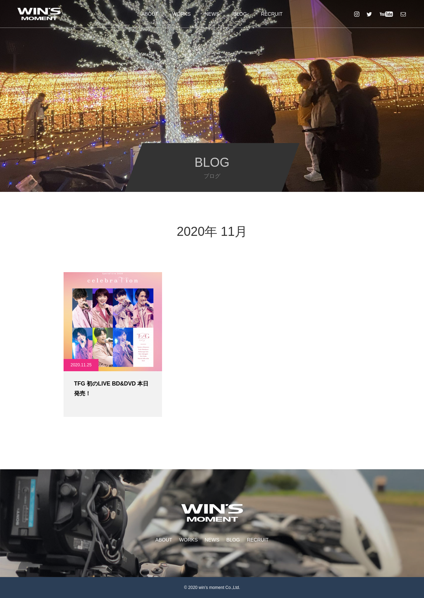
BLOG (240, 14)
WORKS (181, 14)
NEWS (212, 14)
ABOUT (149, 14)
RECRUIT (272, 14)
